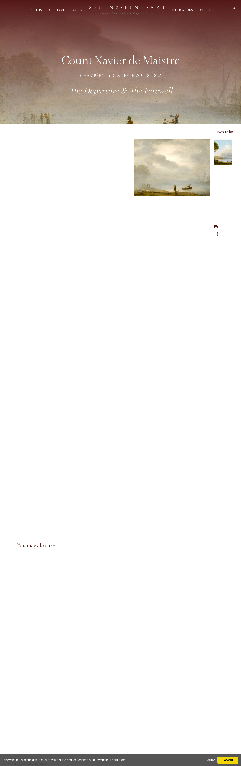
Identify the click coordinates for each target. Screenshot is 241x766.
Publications (182, 10)
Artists (36, 10)
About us (75, 10)
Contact (203, 10)
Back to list (225, 132)
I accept (228, 759)
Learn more (118, 759)
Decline (210, 759)
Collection (55, 10)
